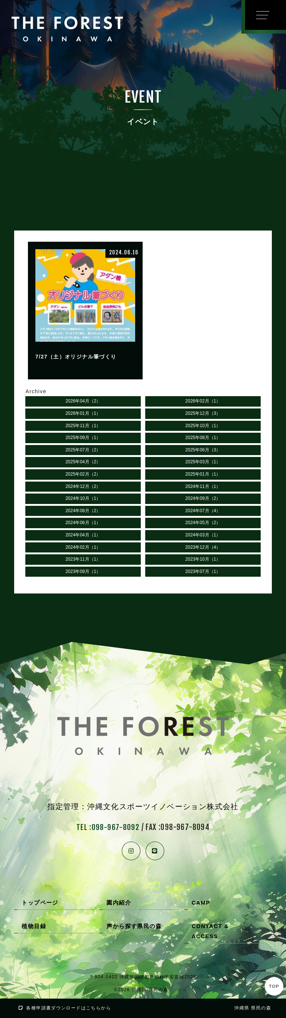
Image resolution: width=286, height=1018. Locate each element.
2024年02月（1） (83, 548)
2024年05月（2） (203, 523)
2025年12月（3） (203, 414)
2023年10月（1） (203, 560)
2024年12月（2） (83, 487)
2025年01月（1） (203, 474)
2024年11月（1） (203, 487)
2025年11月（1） (83, 426)
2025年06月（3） (203, 450)
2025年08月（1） (203, 438)
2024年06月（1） (83, 523)
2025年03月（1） (203, 463)
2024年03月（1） (203, 535)
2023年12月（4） (203, 548)
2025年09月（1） (83, 438)
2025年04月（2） (83, 463)
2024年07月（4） (203, 511)
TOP (274, 986)
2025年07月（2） (83, 450)
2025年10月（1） (203, 426)
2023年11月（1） (83, 560)
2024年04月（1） (83, 535)
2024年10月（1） (83, 499)
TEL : (108, 828)
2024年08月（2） (83, 511)
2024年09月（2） (203, 499)
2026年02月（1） (203, 402)
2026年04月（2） (83, 402)
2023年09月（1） (83, 572)
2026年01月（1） (83, 414)
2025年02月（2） (83, 474)
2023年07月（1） (203, 572)
